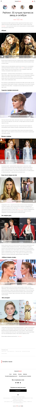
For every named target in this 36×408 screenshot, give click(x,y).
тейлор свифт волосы (10, 351)
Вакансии (25, 374)
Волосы (18, 19)
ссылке (20, 336)
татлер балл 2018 (18, 351)
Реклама (20, 374)
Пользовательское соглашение (25, 376)
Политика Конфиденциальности (11, 376)
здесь (23, 67)
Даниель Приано (20, 209)
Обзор (21, 19)
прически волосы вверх (26, 351)
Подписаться (18, 390)
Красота (15, 19)
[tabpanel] (18, 45)
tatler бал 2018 (4, 351)
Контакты (15, 374)
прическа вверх (4, 353)
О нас (10, 374)
